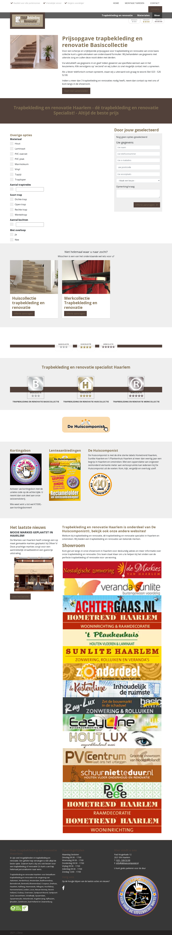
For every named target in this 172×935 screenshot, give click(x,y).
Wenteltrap (18, 214)
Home (116, 3)
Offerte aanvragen (146, 204)
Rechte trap (18, 209)
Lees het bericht (20, 596)
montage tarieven (134, 3)
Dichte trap (18, 199)
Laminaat (17, 148)
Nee (14, 239)
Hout (15, 143)
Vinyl (15, 169)
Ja (13, 234)
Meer (157, 15)
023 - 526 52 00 (123, 860)
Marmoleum (19, 164)
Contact (154, 3)
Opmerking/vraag (125, 186)
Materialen (143, 15)
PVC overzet (18, 154)
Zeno (20, 932)
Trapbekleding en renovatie (117, 15)
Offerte (155, 9)
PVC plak (17, 159)
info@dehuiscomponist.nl (127, 863)
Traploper (18, 179)
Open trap (18, 204)
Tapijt (15, 174)
